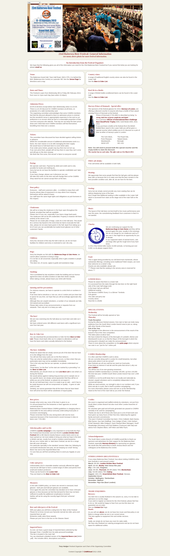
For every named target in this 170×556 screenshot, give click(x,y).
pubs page (124, 343)
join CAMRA (93, 367)
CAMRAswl (88, 552)
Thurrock (102, 470)
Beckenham (126, 470)
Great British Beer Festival (113, 474)
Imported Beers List (69, 536)
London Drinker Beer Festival (111, 463)
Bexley (101, 465)
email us (38, 67)
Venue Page (74, 79)
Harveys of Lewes (128, 109)
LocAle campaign (44, 431)
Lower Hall (53, 472)
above (101, 512)
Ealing (109, 472)
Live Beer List (64, 372)
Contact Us (98, 507)
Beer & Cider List (39, 369)
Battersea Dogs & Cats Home (65, 254)
